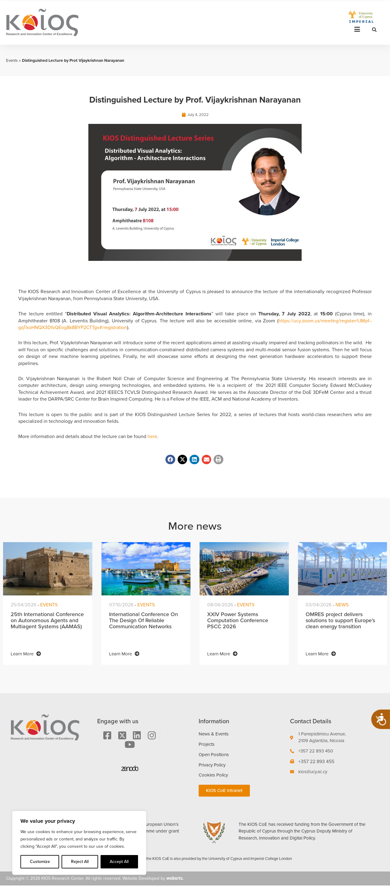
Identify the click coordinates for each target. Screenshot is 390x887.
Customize (40, 861)
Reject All (80, 861)
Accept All (119, 861)
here (152, 436)
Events (12, 60)
